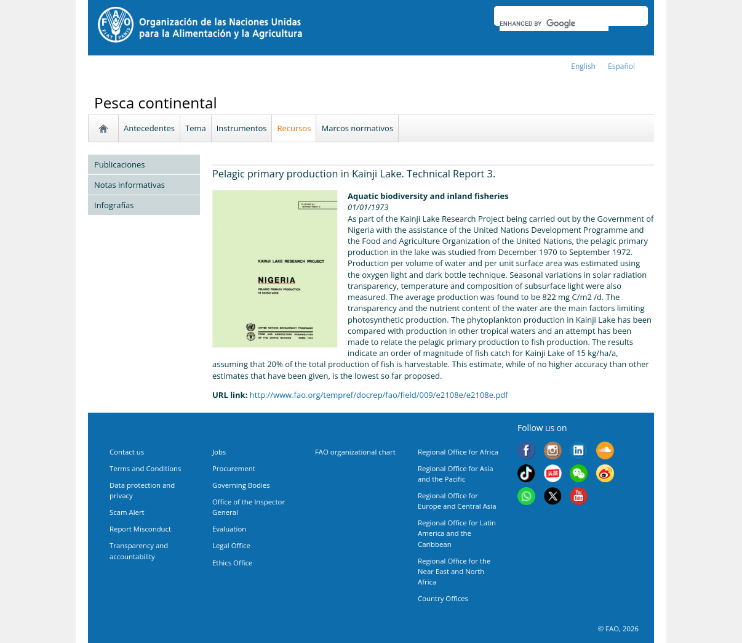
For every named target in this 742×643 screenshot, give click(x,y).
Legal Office (231, 545)
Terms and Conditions (145, 468)
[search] (554, 23)
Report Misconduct (140, 528)
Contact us (127, 451)
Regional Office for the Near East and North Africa (454, 571)
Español (621, 66)
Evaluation (229, 528)
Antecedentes (149, 128)
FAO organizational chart (355, 451)
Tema (195, 128)
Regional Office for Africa (458, 451)
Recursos (294, 128)
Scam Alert (127, 512)
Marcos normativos (357, 128)
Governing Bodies (241, 485)
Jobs (219, 451)
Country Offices (443, 598)
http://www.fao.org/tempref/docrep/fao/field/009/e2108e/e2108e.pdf (379, 394)
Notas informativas (129, 184)
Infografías (114, 205)
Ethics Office (232, 562)
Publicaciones (119, 164)
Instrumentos (242, 128)
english (583, 66)
